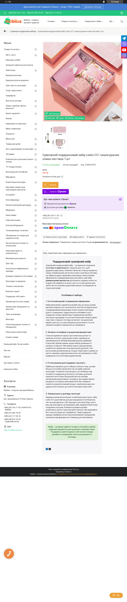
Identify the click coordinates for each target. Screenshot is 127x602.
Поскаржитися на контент (66, 474)
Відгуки (7, 357)
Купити (53, 185)
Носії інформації (12, 200)
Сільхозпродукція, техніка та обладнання (18, 325)
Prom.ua (76, 469)
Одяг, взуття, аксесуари (16, 85)
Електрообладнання (14, 225)
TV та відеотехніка (13, 167)
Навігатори (10, 70)
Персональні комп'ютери (16, 332)
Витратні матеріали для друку (18, 205)
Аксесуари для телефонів (17, 172)
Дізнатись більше (92, 7)
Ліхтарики (10, 154)
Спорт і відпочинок (14, 90)
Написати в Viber (11, 369)
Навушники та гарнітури (16, 124)
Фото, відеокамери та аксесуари (19, 149)
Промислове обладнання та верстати (17, 308)
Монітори (10, 319)
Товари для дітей (13, 144)
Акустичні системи (13, 101)
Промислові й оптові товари (17, 302)
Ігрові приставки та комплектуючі (14, 252)
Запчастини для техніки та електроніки (17, 244)
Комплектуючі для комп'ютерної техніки (19, 160)
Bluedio (9, 118)
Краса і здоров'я (13, 113)
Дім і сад (9, 263)
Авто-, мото (11, 55)
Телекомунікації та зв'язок (17, 230)
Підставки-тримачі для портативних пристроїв (15, 188)
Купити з (58, 192)
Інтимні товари (12, 337)
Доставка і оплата (11, 363)
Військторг (10, 139)
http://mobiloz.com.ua (13, 430)
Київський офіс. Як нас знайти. (16, 344)
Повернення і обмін (93, 21)
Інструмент (10, 195)
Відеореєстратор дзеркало (17, 80)
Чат (116, 595)
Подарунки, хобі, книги (15, 296)
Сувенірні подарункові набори (23, 31)
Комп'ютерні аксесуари (15, 182)
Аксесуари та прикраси (15, 281)
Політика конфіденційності (87, 474)
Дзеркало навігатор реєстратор (19, 65)
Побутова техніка (13, 220)
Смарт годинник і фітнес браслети (16, 107)
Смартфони (10, 96)
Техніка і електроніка (15, 286)
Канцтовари (11, 215)
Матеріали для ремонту (16, 258)
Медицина (10, 210)
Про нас (7, 350)
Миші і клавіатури (13, 129)
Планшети (10, 134)
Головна (51, 21)
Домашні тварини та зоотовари (19, 276)
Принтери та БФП (13, 60)
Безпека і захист (13, 291)
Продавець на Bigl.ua (63, 472)
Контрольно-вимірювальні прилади (17, 270)
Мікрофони (10, 177)
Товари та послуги (69, 21)
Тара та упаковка (13, 314)
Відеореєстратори (13, 75)
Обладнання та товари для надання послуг (17, 236)
